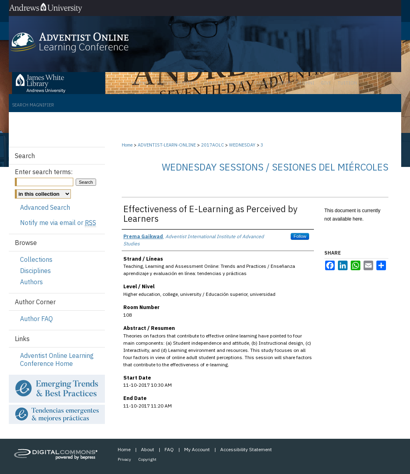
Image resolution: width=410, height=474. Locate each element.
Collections (36, 259)
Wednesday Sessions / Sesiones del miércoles (275, 167)
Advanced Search (45, 207)
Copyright (148, 459)
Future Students (177, 83)
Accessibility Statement (246, 449)
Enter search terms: (43, 172)
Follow (299, 236)
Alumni (305, 83)
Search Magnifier (33, 105)
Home (127, 145)
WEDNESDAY (243, 145)
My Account (197, 449)
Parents (141, 83)
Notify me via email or (58, 223)
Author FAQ (36, 319)
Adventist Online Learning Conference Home (57, 359)
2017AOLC (213, 145)
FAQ (169, 449)
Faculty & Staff (272, 83)
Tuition (347, 83)
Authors (31, 282)
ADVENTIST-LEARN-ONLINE (167, 145)
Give (326, 83)
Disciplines (35, 271)
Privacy (124, 459)
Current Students (225, 83)
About (147, 449)
